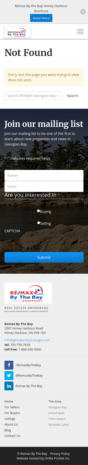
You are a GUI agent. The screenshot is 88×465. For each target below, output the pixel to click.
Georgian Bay (58, 407)
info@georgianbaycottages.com (27, 340)
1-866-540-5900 (22, 349)
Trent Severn (57, 419)
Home (8, 401)
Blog (7, 430)
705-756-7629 (17, 345)
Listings (9, 419)
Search (72, 95)
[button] (83, 12)
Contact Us (12, 436)
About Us (11, 424)
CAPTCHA (12, 231)
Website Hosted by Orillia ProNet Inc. (43, 458)
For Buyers (12, 413)
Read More (41, 18)
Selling (45, 223)
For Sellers (12, 407)
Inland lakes (57, 413)
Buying (45, 211)
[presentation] (38, 243)
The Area (55, 401)
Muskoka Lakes (59, 424)
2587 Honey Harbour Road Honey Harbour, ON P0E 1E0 (25, 330)
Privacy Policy (60, 453)
